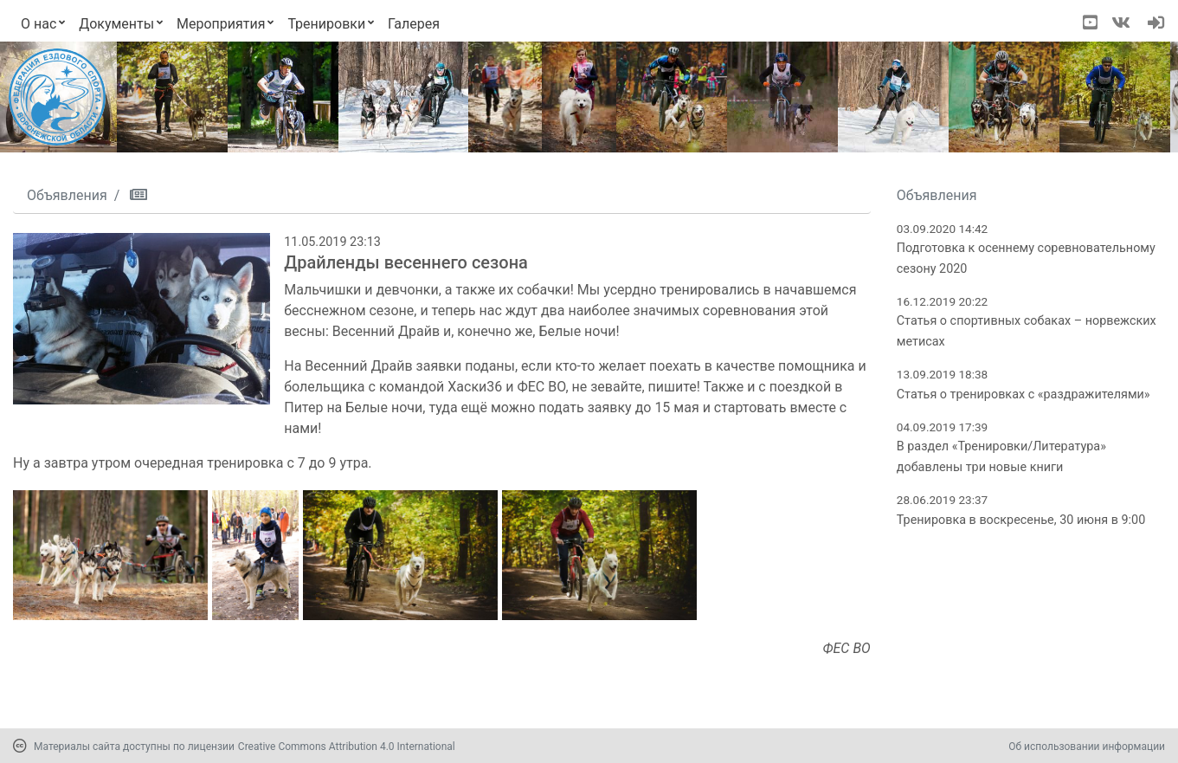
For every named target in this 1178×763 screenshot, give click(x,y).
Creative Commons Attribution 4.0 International (346, 746)
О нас (38, 24)
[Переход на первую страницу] (57, 96)
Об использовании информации (1086, 746)
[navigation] (1156, 24)
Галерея (414, 24)
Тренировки (326, 24)
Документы (116, 24)
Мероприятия (221, 24)
